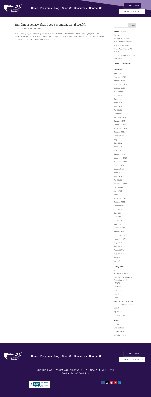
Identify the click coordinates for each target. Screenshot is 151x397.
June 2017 (118, 246)
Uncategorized (120, 315)
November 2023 (120, 161)
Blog (56, 8)
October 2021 (119, 202)
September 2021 (120, 206)
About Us (66, 8)
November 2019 (120, 239)
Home (34, 8)
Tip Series (118, 311)
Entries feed (119, 328)
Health (116, 294)
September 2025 (121, 91)
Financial (117, 290)
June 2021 (118, 213)
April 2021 (118, 220)
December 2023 (120, 158)
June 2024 (118, 143)
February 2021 (119, 228)
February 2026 (120, 77)
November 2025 (120, 84)
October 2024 (119, 132)
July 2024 (118, 139)
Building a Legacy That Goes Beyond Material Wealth (50, 24)
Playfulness (118, 35)
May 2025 (118, 106)
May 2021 (117, 217)
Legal (116, 298)
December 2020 (120, 235)
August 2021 (119, 209)
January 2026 (119, 80)
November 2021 (120, 198)
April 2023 (118, 180)
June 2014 (118, 257)
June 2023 (118, 173)
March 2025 (119, 114)
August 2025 (119, 95)
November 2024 (120, 128)
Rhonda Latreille (23, 29)
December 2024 (120, 125)
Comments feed (120, 331)
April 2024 (118, 147)
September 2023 (121, 169)
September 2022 (121, 187)
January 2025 (119, 121)
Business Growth (121, 273)
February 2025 (120, 117)
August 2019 (119, 242)
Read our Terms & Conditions (75, 373)
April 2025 (118, 110)
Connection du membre (132, 11)
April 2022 (118, 195)
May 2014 (117, 261)
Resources (80, 8)
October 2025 (119, 88)
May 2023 (118, 176)
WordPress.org (120, 335)
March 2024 (119, 150)
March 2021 (118, 224)
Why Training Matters (122, 45)
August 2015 (119, 250)
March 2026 (119, 73)
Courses (117, 286)
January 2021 (119, 231)
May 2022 (118, 191)
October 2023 (119, 165)
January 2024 (119, 154)
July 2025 (118, 99)
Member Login (132, 5)
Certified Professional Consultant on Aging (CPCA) (123, 280)
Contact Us (95, 8)
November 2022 (120, 183)
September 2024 (121, 136)
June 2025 (118, 102)
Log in (116, 324)
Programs (46, 8)
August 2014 (119, 253)
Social (116, 308)
